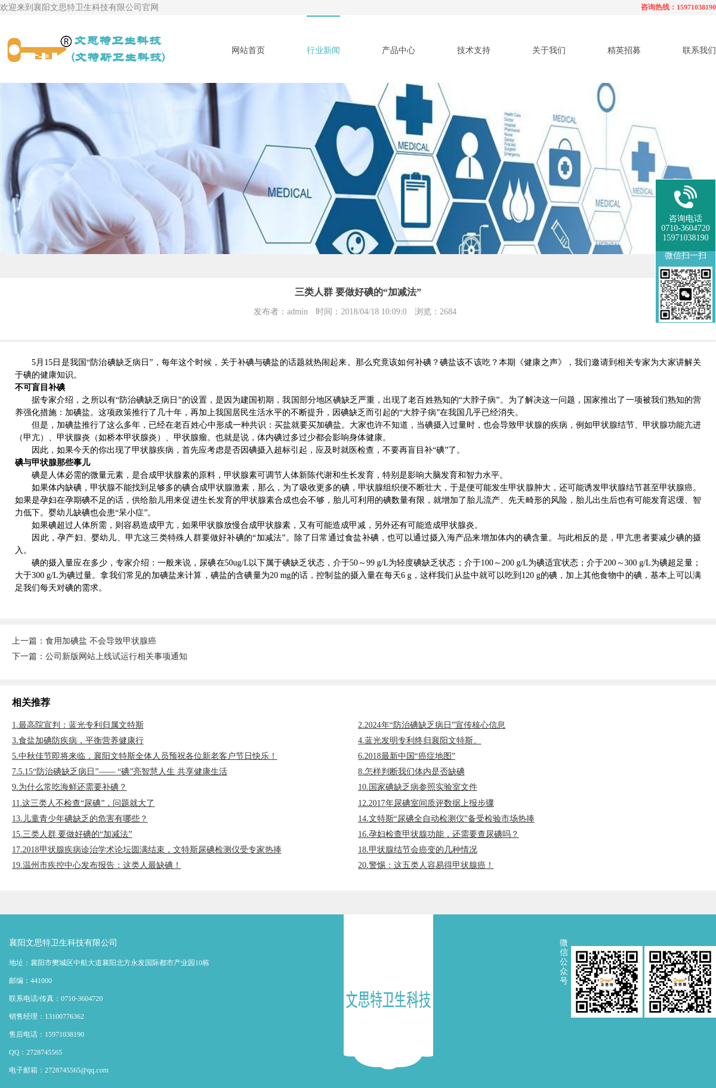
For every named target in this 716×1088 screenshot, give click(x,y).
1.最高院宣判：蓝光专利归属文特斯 (78, 725)
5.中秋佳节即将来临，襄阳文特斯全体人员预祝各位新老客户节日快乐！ (144, 756)
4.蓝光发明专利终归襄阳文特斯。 (420, 740)
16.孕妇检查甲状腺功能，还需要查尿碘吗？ (438, 834)
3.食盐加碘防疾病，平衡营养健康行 (78, 740)
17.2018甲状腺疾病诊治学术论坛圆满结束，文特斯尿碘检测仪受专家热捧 (147, 849)
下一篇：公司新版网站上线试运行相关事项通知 (99, 656)
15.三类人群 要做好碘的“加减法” (72, 834)
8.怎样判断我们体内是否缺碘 (411, 771)
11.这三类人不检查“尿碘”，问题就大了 (83, 803)
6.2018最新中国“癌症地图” (406, 756)
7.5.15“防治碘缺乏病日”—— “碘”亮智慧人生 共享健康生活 (119, 771)
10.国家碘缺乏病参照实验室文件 (417, 787)
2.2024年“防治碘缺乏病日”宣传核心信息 (431, 725)
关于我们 (549, 50)
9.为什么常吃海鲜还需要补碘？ (69, 787)
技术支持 (473, 50)
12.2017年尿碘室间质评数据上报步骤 (426, 803)
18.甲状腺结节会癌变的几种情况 (417, 849)
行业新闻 (323, 50)
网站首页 (248, 50)
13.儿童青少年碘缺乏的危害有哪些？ (80, 818)
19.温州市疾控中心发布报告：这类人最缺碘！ (96, 865)
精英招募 (624, 50)
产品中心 (398, 50)
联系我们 (699, 50)
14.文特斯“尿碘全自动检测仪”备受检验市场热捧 (446, 818)
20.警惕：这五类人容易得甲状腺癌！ (426, 865)
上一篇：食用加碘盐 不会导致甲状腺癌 (84, 640)
